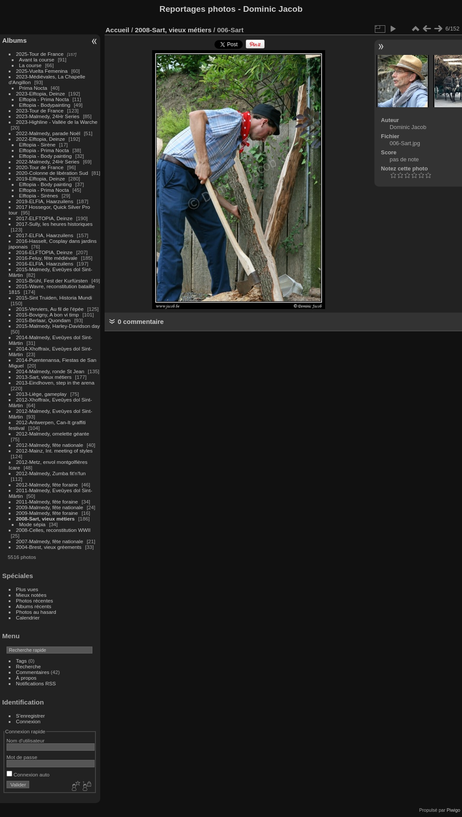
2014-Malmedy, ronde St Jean (50, 371)
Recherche (28, 666)
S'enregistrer (30, 715)
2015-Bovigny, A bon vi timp (47, 314)
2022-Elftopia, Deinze (40, 139)
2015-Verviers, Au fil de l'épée (50, 309)
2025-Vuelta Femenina (42, 71)
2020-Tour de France (40, 167)
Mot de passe (22, 757)
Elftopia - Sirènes (38, 195)
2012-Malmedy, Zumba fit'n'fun (51, 473)
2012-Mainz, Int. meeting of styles (54, 450)
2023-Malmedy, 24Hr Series (48, 116)
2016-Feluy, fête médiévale (47, 258)
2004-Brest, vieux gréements (49, 547)
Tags (21, 661)
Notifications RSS (36, 683)
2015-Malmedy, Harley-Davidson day (58, 326)
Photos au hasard (36, 612)
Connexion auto (28, 774)
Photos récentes (34, 600)
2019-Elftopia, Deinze (40, 178)
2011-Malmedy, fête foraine (47, 501)
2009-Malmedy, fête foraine (47, 513)
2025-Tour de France (40, 54)
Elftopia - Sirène (37, 144)
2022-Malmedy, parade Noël (48, 133)
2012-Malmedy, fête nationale (49, 445)
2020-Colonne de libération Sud (52, 173)
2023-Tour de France (40, 110)
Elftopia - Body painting (45, 156)
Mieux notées (31, 595)
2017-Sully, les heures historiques (54, 224)
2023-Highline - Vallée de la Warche (57, 122)
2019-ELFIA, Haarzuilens (44, 201)
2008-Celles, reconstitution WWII (53, 530)
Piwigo (453, 810)
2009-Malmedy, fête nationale (49, 507)
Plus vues (27, 589)
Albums (14, 40)
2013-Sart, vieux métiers (44, 377)
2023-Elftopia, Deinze (40, 93)
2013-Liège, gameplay (41, 394)
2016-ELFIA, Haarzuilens (44, 263)
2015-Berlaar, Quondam (43, 320)
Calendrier (28, 617)
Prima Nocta (33, 88)
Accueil (117, 30)
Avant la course (36, 59)
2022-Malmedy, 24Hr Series (48, 161)
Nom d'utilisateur (25, 740)
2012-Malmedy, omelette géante (52, 433)
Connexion (28, 721)
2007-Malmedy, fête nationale (49, 541)
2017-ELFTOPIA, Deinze (44, 218)
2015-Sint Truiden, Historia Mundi (54, 297)
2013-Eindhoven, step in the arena (55, 382)
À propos (26, 678)
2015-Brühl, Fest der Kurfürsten (52, 280)
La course (30, 65)
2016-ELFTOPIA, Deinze (44, 252)
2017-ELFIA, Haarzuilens (45, 235)
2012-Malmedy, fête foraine (47, 484)
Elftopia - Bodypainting (45, 105)
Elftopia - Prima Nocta (44, 99)
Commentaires (33, 672)
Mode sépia (32, 524)
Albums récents (33, 606)
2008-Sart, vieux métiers (45, 518)
